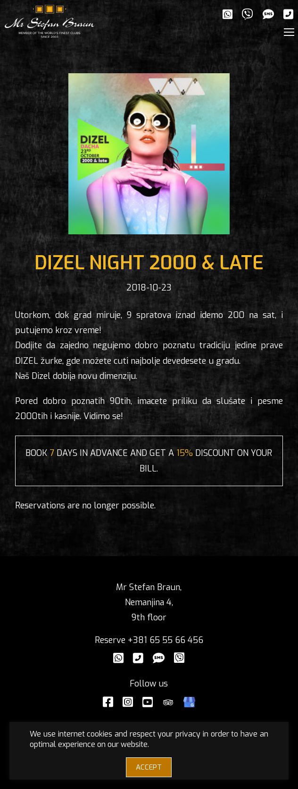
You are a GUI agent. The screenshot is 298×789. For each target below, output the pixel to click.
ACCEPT (149, 767)
